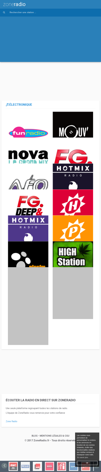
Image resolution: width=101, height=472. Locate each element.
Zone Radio (11, 421)
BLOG (35, 435)
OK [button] (87, 463)
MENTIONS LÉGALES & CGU (54, 435)
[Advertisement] (50, 38)
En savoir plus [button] (82, 457)
